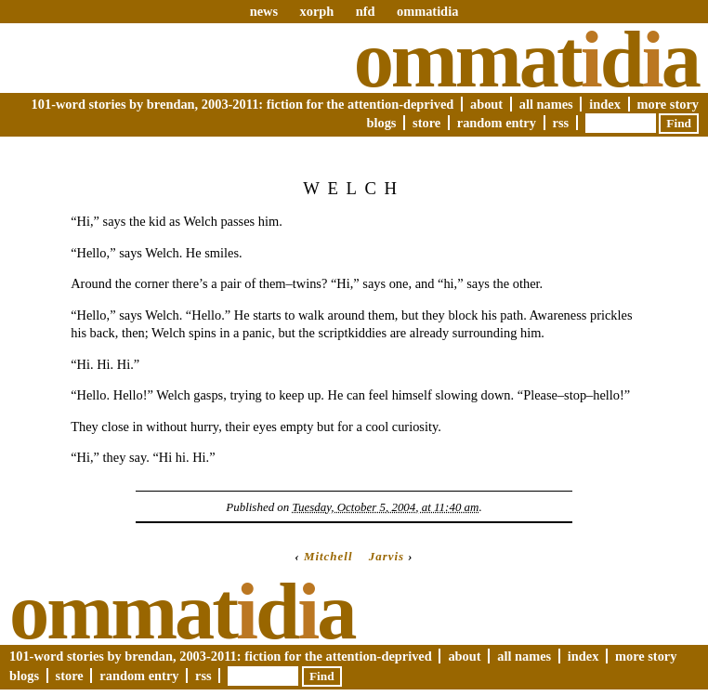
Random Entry (496, 122)
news (264, 11)
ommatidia (427, 11)
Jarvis (386, 556)
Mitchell (328, 556)
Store (426, 122)
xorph (316, 11)
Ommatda (526, 59)
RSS (561, 122)
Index (605, 104)
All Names (546, 104)
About (486, 104)
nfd (365, 11)
